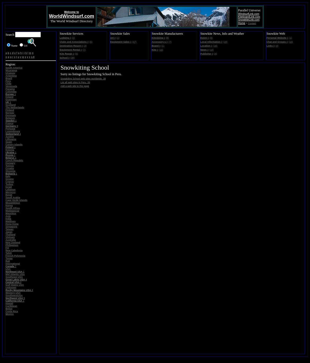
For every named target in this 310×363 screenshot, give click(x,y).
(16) (161, 49)
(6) (90, 42)
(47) (134, 42)
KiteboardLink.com (249, 16)
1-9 (32, 57)
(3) (85, 45)
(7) (84, 49)
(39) (72, 57)
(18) (225, 42)
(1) (118, 38)
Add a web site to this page (74, 86)
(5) (76, 53)
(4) (215, 53)
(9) (211, 38)
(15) (211, 49)
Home (241, 23)
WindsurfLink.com (248, 13)
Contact (252, 23)
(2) (73, 38)
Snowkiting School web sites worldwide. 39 (83, 78)
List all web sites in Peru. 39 (75, 82)
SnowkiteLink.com (249, 19)
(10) (291, 42)
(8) (167, 38)
